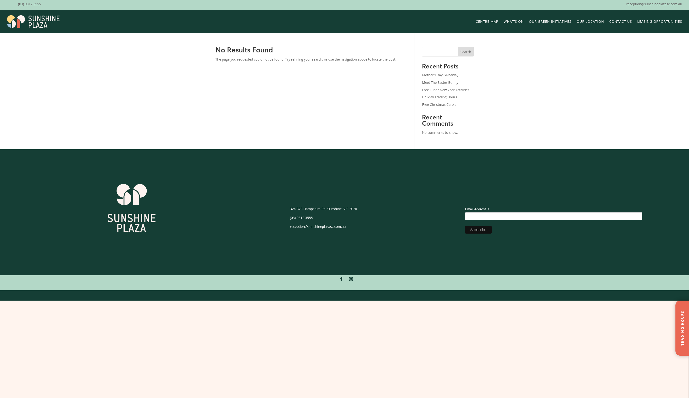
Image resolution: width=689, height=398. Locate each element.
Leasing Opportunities (659, 21)
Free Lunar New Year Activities (445, 90)
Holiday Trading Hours (439, 97)
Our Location (590, 21)
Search (466, 52)
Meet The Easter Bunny (440, 82)
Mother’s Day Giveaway (440, 75)
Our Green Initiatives (550, 21)
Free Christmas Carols (439, 104)
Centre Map (487, 21)
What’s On (514, 21)
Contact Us (620, 21)
